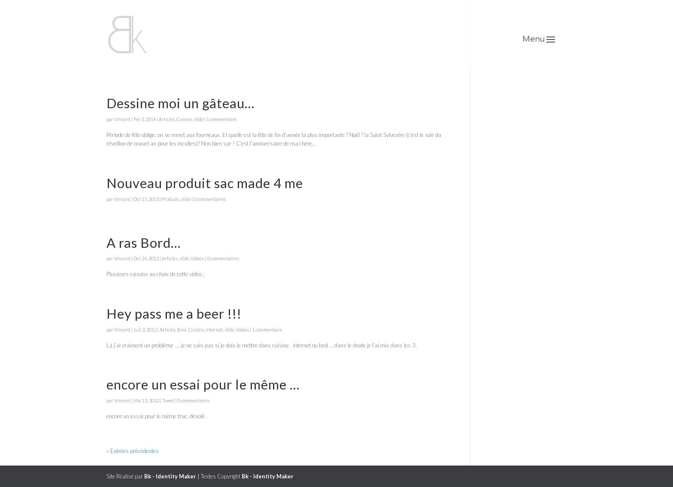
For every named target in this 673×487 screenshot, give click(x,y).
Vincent (122, 119)
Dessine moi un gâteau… (180, 103)
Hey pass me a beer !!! (174, 313)
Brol (181, 329)
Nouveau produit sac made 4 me (204, 183)
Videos (197, 258)
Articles (167, 119)
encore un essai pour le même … (203, 384)
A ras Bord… (143, 242)
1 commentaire (221, 119)
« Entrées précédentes (132, 450)
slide (198, 119)
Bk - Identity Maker (170, 476)
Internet (214, 329)
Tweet (168, 400)
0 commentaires (210, 199)
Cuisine (184, 119)
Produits (170, 199)
